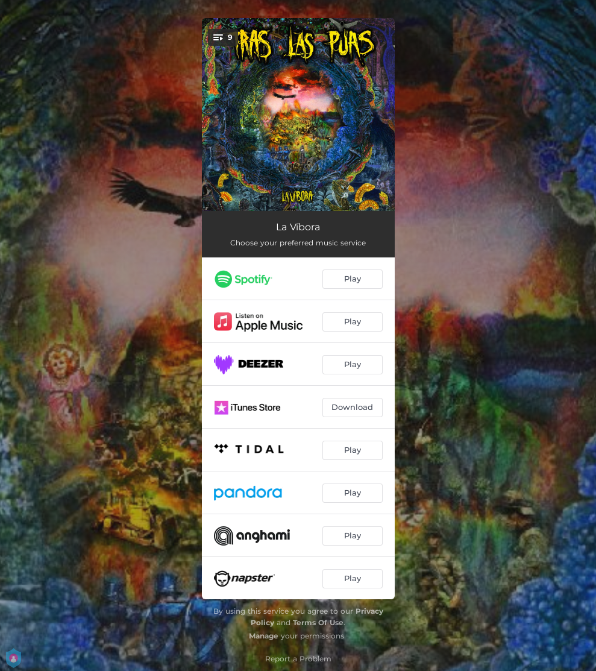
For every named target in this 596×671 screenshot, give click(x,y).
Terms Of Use (318, 622)
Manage (263, 635)
